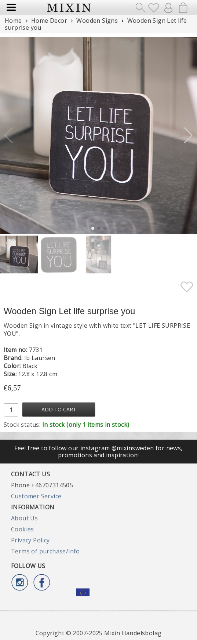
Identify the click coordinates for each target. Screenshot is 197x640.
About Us (24, 518)
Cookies (22, 529)
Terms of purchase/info (45, 551)
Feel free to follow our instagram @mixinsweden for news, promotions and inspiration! (98, 451)
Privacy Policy (30, 540)
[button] (188, 135)
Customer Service (36, 496)
